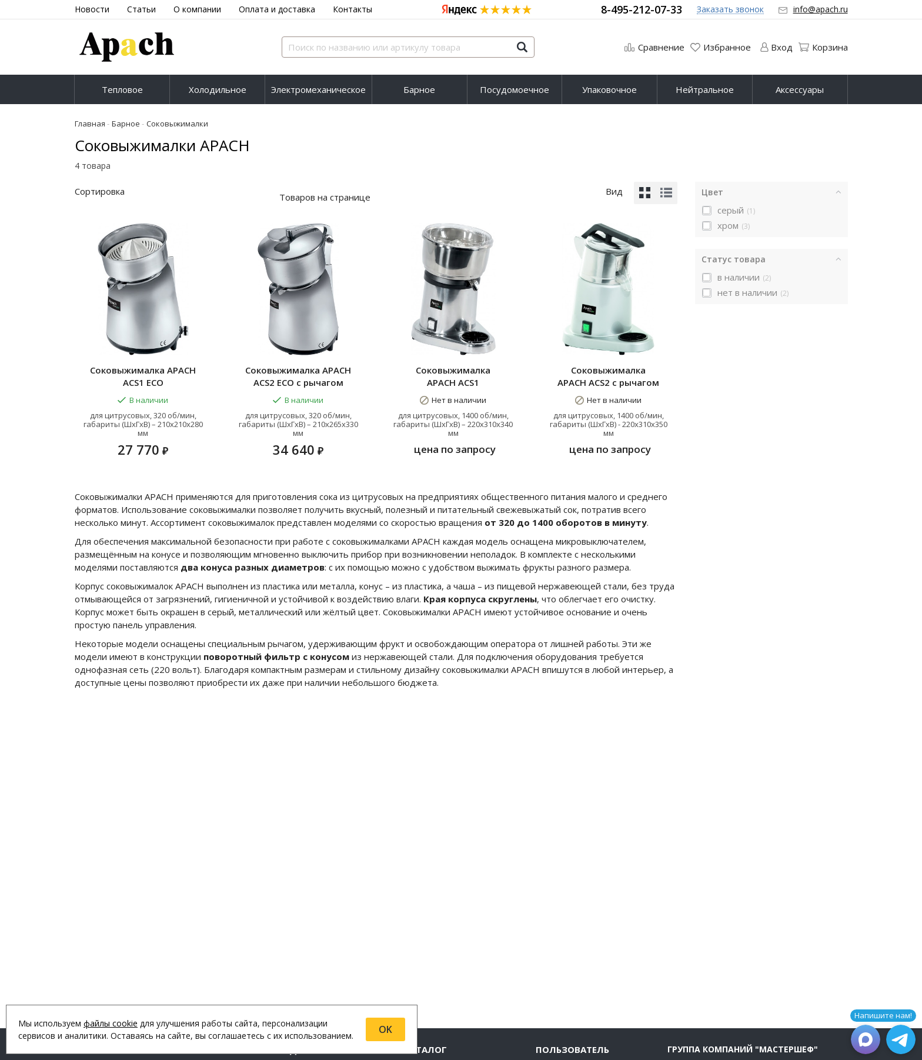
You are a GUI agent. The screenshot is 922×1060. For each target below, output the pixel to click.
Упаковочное (609, 89)
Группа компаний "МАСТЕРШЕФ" (742, 1046)
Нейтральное (705, 89)
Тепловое (122, 89)
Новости (92, 9)
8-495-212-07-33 (641, 9)
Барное (419, 89)
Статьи (141, 9)
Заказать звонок (730, 9)
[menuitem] (122, 89)
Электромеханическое (318, 89)
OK (385, 1029)
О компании (197, 9)
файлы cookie (110, 1023)
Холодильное (217, 89)
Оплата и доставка (277, 9)
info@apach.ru (820, 9)
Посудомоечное (514, 89)
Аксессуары (800, 89)
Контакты (352, 9)
